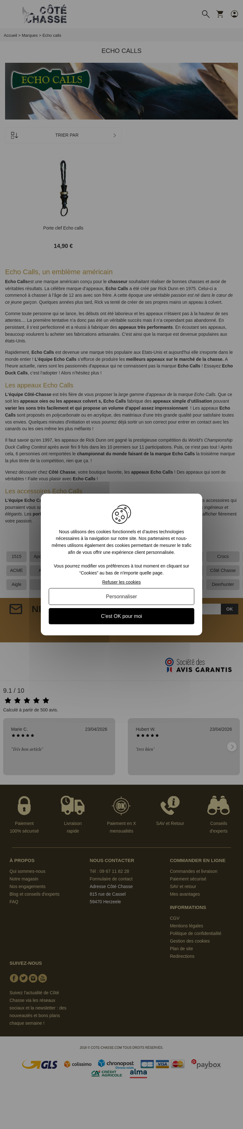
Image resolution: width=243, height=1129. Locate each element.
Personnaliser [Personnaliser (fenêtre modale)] (121, 596)
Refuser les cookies (121, 582)
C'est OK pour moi (121, 616)
